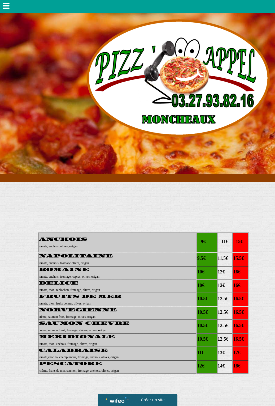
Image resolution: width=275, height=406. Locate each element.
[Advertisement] (143, 187)
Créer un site (152, 399)
